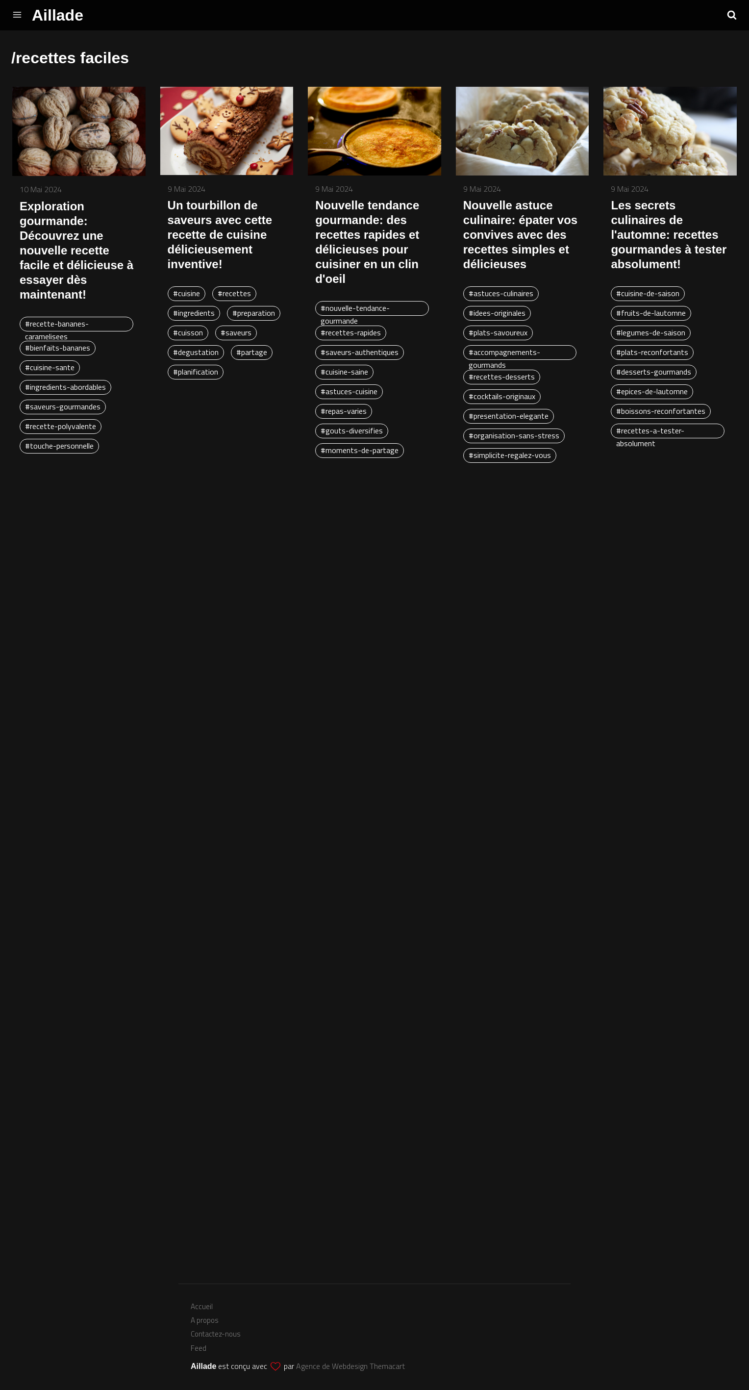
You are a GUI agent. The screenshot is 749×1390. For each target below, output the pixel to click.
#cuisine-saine (344, 372)
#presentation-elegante (509, 416)
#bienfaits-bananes (57, 348)
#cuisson (188, 332)
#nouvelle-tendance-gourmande (355, 309)
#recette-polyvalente (60, 426)
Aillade (57, 15)
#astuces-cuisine (349, 391)
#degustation (196, 352)
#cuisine (186, 293)
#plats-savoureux (498, 332)
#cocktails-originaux (502, 396)
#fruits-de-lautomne (651, 313)
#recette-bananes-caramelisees (57, 324)
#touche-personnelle (59, 446)
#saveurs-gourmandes (62, 406)
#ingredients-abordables (65, 387)
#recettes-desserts (502, 376)
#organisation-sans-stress (514, 435)
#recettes (234, 293)
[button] (731, 14)
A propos (205, 1320)
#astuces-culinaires (501, 293)
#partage (251, 352)
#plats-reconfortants (652, 352)
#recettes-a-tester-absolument (650, 431)
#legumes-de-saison (650, 332)
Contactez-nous (216, 1334)
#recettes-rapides (351, 332)
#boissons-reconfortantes (660, 411)
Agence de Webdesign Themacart (350, 1366)
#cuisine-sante (50, 367)
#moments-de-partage (360, 450)
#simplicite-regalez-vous (510, 455)
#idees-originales (497, 313)
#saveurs (236, 332)
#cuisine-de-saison (647, 293)
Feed (198, 1348)
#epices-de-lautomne (652, 391)
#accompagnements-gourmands (504, 353)
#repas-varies (344, 411)
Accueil (202, 1306)
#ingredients (194, 313)
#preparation (253, 313)
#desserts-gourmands (653, 372)
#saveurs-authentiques (360, 352)
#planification (195, 372)
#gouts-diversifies (352, 430)
